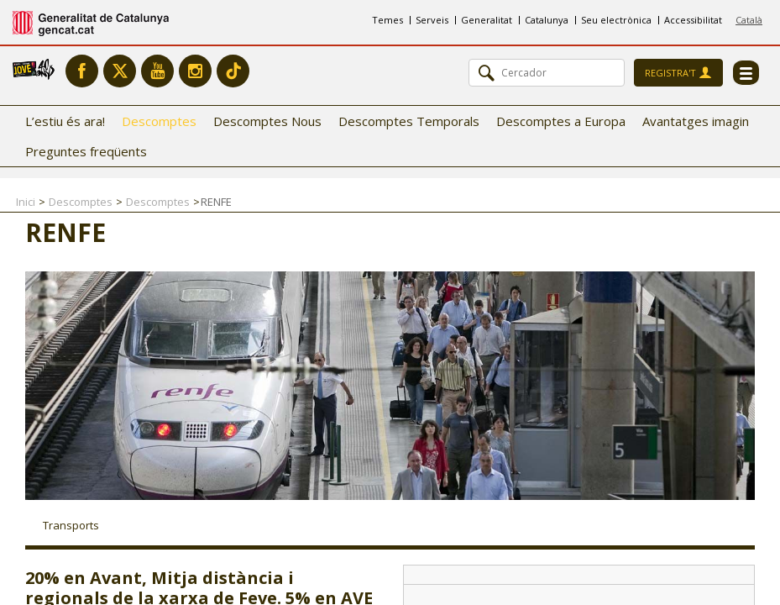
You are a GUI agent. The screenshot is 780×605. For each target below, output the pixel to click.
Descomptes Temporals (408, 121)
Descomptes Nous (267, 121)
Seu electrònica (616, 19)
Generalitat (486, 19)
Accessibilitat (693, 19)
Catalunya (546, 19)
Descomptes (159, 121)
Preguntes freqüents (86, 151)
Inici (25, 201)
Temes (387, 19)
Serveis (432, 19)
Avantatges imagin (695, 121)
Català (749, 19)
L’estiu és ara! (65, 121)
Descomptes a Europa (561, 121)
